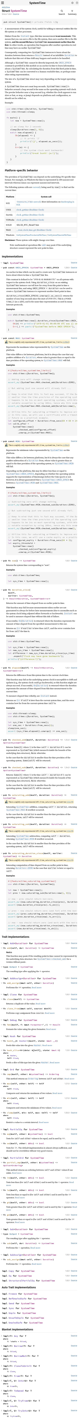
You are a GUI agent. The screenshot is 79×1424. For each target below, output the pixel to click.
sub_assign (13, 1259)
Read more (36, 987)
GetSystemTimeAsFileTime (59, 235)
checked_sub (19, 767)
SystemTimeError (39, 598)
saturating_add (20, 795)
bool (50, 1134)
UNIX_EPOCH (22, 267)
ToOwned (19, 1390)
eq (8, 1134)
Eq (10, 1275)
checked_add (19, 740)
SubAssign (16, 1254)
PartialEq (16, 1129)
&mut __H (51, 1041)
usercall (28, 201)
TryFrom (23, 1400)
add (9, 948)
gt (8, 1202)
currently (37, 187)
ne (8, 1143)
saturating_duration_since (27, 853)
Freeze (13, 1293)
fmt (9, 1024)
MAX (17, 338)
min (9, 1098)
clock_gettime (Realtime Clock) (30, 209)
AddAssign (16, 978)
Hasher (23, 1041)
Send (11, 1303)
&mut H (55, 1050)
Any (16, 1336)
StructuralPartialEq (22, 1280)
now (14, 560)
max (9, 1083)
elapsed (16, 667)
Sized (15, 1058)
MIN (17, 441)
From (16, 1376)
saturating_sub (20, 824)
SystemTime (37, 3)
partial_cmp (14, 1162)
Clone (13, 994)
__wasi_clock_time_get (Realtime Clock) (33, 230)
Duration (23, 598)
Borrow (18, 1346)
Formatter (36, 1024)
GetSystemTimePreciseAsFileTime (31, 235)
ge (8, 1215)
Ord (12, 1069)
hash (9, 1041)
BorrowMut (20, 1356)
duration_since (20, 590)
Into (21, 1380)
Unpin (12, 1313)
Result (13, 598)
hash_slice (13, 1050)
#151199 (69, 802)
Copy (11, 1271)
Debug (13, 1020)
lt (8, 1178)
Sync (11, 1308)
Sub (12, 1229)
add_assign (13, 983)
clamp (10, 1112)
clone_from (13, 1008)
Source (16, 14)
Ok (20, 621)
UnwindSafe (15, 1322)
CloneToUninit (23, 1366)
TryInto (23, 1410)
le (8, 1190)
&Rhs (30, 1143)
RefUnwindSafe (17, 1298)
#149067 (65, 342)
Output (13, 967)
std (3, 7)
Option (7, 742)
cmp (9, 1074)
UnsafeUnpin (16, 1317)
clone (10, 999)
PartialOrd (17, 1157)
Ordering (54, 1074)
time (8, 7)
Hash (12, 1036)
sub (9, 1243)
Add (12, 943)
